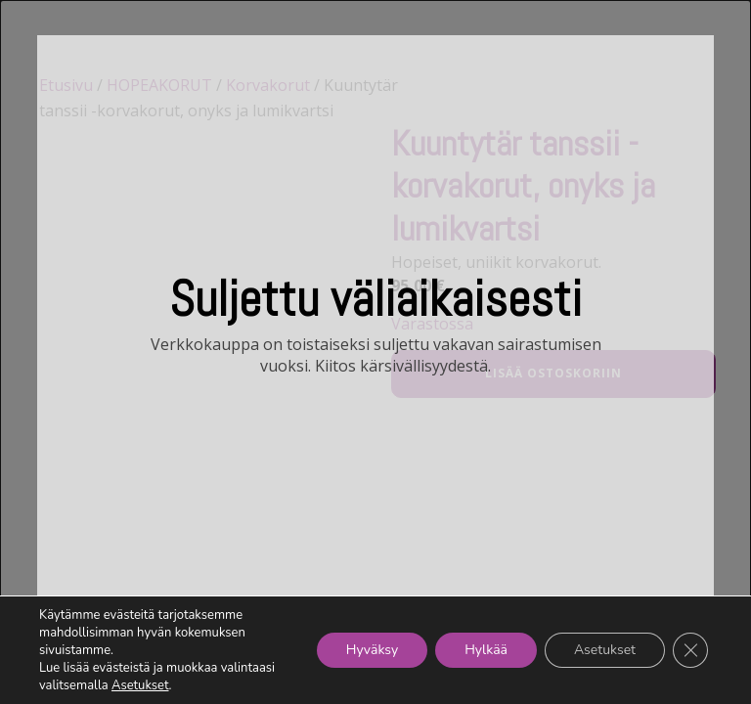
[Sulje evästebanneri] (690, 650)
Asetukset (140, 685)
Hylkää (486, 649)
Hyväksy (372, 649)
